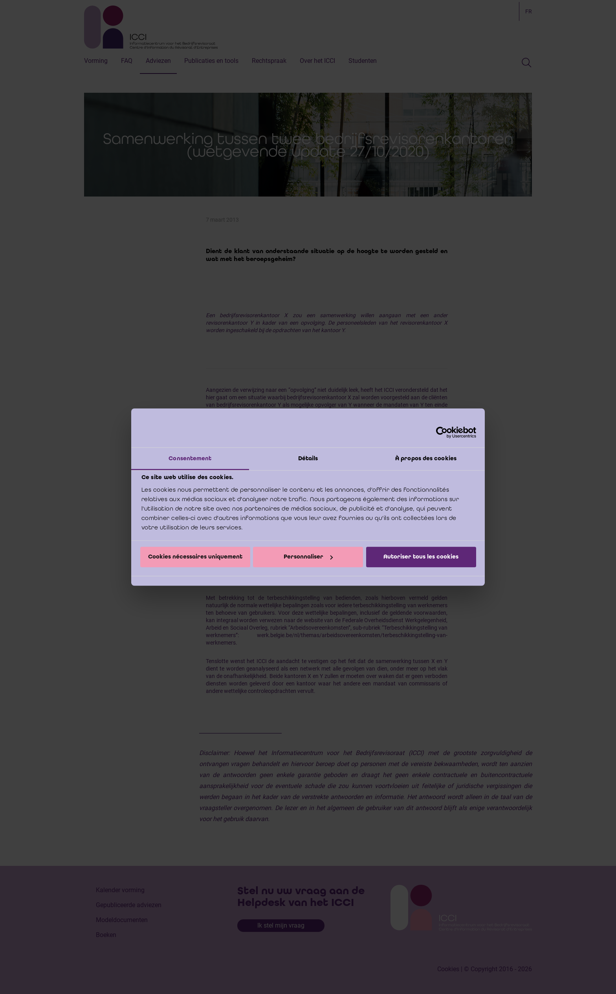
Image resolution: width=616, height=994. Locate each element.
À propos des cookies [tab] (425, 458)
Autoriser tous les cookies (420, 556)
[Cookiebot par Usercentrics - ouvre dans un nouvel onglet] (441, 432)
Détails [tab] (308, 458)
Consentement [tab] (190, 458)
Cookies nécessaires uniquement (195, 556)
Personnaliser (308, 556)
